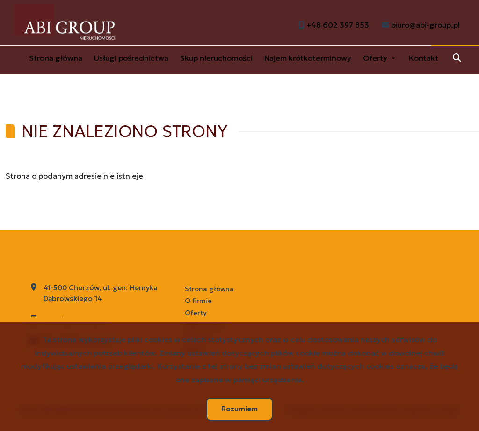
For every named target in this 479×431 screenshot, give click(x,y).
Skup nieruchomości (216, 58)
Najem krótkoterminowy (307, 58)
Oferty (375, 58)
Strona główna (55, 58)
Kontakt (423, 58)
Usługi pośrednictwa (131, 58)
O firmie (198, 300)
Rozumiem (239, 408)
